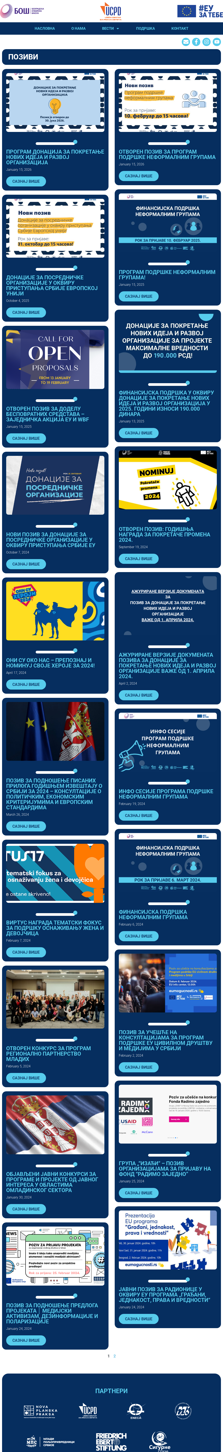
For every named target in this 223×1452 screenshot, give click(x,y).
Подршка (145, 28)
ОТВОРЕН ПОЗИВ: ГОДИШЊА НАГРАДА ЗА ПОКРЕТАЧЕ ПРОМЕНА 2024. (164, 534)
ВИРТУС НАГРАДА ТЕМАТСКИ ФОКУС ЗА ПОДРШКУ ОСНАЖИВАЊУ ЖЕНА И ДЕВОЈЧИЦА (55, 928)
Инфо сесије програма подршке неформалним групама (166, 794)
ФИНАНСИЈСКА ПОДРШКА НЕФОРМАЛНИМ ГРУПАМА (153, 914)
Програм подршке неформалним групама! (167, 275)
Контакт (179, 28)
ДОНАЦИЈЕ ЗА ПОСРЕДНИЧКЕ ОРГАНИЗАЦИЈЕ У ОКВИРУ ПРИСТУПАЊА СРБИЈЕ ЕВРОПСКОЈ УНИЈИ (52, 285)
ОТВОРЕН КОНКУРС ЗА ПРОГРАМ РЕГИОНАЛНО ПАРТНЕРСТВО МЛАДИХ (48, 1053)
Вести (111, 28)
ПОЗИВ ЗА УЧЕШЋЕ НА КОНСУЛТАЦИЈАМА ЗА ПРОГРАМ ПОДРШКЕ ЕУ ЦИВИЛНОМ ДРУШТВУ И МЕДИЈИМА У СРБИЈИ (165, 1040)
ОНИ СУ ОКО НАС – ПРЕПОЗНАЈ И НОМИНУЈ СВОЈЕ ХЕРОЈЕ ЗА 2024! (50, 663)
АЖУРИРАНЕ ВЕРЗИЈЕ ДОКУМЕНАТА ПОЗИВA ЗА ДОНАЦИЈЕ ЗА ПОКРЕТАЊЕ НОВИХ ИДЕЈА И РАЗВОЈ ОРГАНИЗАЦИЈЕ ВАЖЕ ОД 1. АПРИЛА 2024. (167, 665)
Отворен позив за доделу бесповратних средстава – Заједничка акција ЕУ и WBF (47, 414)
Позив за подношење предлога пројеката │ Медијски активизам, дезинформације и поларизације (52, 1313)
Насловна (45, 28)
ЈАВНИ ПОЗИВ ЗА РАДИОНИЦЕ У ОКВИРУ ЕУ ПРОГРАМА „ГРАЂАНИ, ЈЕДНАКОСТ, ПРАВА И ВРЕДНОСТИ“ (164, 1294)
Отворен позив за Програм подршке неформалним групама (167, 154)
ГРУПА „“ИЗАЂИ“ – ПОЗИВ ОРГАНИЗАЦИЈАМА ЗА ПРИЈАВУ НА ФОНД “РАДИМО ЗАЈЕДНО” (165, 1168)
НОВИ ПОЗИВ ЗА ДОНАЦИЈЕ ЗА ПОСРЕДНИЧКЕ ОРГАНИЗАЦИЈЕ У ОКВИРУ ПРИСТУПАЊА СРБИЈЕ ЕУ (50, 539)
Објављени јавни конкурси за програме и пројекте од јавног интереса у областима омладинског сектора (52, 1182)
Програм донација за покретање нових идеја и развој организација (55, 157)
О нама (78, 28)
